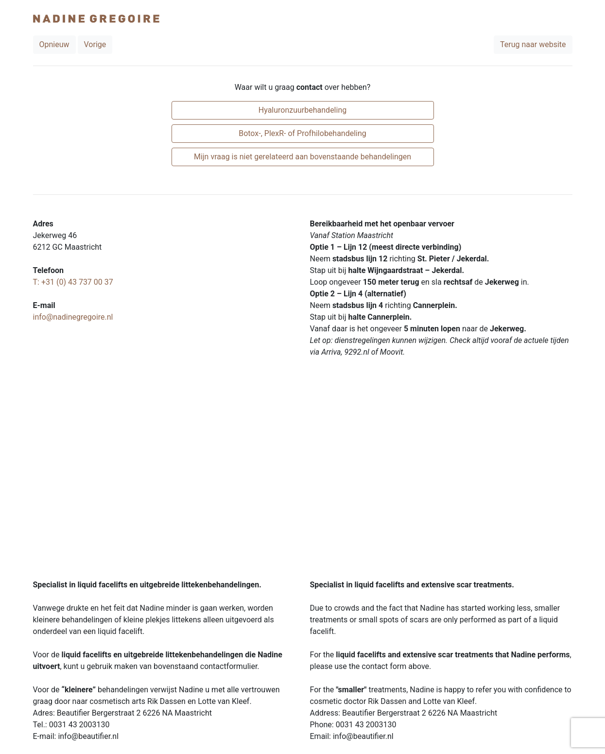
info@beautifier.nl (88, 736)
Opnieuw (54, 44)
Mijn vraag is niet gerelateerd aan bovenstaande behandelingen (302, 156)
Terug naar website (533, 44)
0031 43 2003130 (79, 724)
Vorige (95, 44)
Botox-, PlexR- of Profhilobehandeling (302, 133)
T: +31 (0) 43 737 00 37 (73, 282)
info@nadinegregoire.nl (73, 317)
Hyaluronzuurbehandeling (302, 110)
